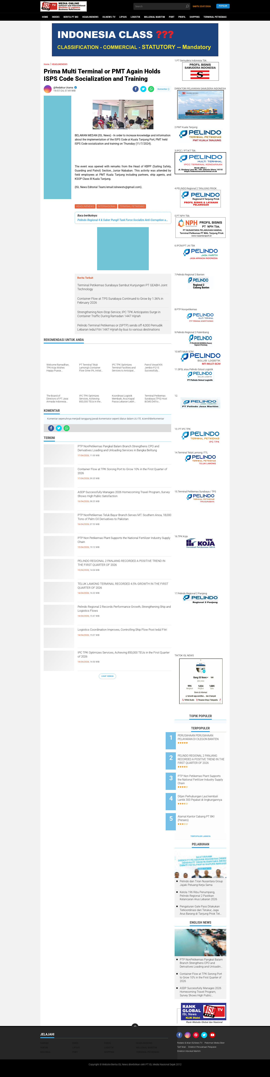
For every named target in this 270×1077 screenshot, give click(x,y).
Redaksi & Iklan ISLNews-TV (192, 1028)
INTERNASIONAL (108, 206)
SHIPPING (195, 17)
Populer (223, 6)
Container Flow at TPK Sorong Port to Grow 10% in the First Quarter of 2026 (120, 473)
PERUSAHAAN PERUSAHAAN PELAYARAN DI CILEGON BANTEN (204, 739)
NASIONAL (45, 1037)
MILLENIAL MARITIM (154, 17)
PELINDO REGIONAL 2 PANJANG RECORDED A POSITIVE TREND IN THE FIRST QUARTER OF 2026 (124, 568)
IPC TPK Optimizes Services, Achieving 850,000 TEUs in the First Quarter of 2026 (123, 657)
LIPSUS (123, 17)
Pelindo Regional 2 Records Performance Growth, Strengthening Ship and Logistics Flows (124, 611)
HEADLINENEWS (90, 17)
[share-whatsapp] (151, 89)
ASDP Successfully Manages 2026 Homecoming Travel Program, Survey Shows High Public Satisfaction (121, 499)
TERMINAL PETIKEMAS (215, 17)
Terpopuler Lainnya (200, 822)
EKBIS (75, 1028)
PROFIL (182, 17)
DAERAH (44, 1028)
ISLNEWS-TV (108, 17)
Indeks (56, 17)
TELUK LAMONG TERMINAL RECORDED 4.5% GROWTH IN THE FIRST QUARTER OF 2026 (122, 588)
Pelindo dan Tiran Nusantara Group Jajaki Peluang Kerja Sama (201, 868)
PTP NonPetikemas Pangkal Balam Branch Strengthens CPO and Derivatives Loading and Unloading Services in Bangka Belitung (122, 453)
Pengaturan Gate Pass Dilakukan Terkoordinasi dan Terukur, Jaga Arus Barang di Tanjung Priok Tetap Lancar (201, 896)
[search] (161, 6)
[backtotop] (135, 1012)
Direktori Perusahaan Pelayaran (194, 1037)
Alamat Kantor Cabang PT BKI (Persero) (205, 806)
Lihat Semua (107, 677)
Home (45, 17)
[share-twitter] (143, 89)
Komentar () (163, 89)
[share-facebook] (136, 89)
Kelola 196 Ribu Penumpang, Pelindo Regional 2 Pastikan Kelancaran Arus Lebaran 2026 (198, 881)
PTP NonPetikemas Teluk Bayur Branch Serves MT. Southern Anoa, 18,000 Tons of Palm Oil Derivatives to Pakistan (123, 522)
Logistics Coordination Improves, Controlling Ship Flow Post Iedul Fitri (121, 634)
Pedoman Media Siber (188, 1033)
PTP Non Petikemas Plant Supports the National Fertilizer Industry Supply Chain (124, 542)
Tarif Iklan (208, 1033)
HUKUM (44, 1033)
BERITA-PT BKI (71, 17)
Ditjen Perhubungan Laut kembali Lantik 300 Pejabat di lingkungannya (205, 791)
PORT (171, 17)
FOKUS (107, 1028)
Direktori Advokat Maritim (190, 1042)
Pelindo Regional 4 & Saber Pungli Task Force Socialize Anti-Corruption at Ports (122, 220)
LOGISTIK (135, 17)
